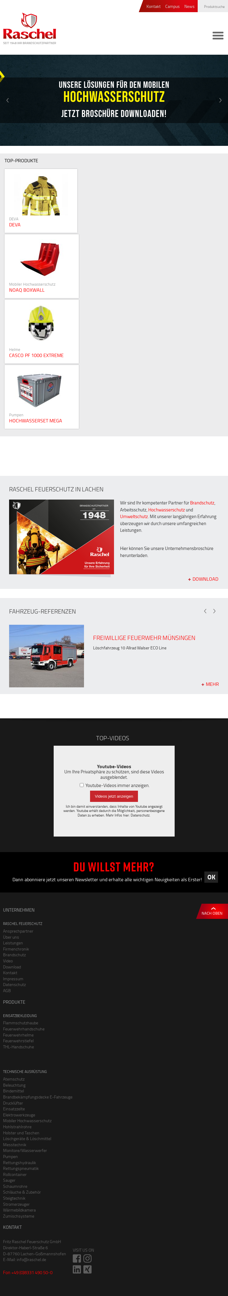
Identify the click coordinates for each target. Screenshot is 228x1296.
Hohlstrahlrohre (17, 1126)
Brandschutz (202, 503)
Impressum (13, 978)
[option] (114, 100)
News (189, 6)
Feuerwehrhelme (18, 1035)
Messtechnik (14, 1144)
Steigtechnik (14, 1198)
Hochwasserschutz (166, 510)
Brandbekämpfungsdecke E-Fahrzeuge (37, 1097)
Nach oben (212, 913)
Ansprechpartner (18, 931)
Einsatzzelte (14, 1109)
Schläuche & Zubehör (22, 1192)
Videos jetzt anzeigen (114, 796)
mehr (212, 683)
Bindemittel (13, 1091)
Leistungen (13, 943)
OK (211, 877)
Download (205, 578)
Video (8, 961)
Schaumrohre (15, 1186)
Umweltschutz (134, 516)
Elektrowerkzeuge (19, 1115)
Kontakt (153, 6)
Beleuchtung (14, 1085)
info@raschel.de (31, 1259)
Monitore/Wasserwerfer (25, 1150)
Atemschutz (14, 1079)
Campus (172, 6)
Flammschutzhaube (20, 1023)
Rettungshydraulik (19, 1162)
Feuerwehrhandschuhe (24, 1029)
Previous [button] (7, 100)
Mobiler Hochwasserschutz (27, 1120)
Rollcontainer (15, 1174)
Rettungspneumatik (21, 1168)
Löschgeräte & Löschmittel (27, 1138)
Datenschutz (140, 815)
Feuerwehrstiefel (18, 1040)
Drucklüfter (13, 1103)
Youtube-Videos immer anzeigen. (114, 785)
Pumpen (10, 1156)
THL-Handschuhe (18, 1047)
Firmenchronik (16, 949)
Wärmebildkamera (19, 1210)
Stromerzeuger (16, 1204)
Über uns (11, 937)
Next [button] (220, 100)
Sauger (9, 1180)
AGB (7, 990)
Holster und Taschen (21, 1133)
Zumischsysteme (18, 1216)
